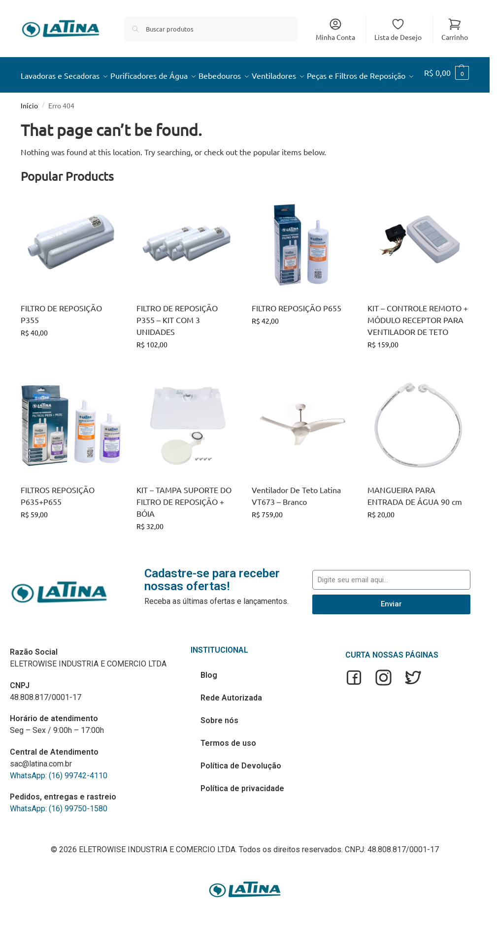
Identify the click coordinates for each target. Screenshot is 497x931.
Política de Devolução (240, 790)
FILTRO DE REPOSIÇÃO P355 (61, 337)
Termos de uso (228, 767)
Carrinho (454, 29)
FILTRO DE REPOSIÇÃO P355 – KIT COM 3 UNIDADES (177, 343)
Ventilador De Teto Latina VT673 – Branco (296, 520)
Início (29, 129)
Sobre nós (219, 744)
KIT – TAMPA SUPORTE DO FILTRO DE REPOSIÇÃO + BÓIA (184, 525)
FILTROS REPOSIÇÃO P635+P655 (58, 520)
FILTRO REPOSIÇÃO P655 (296, 331)
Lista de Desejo (398, 29)
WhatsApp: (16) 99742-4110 (58, 799)
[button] (448, 87)
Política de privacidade (242, 812)
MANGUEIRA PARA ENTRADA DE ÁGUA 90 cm (414, 520)
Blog (208, 699)
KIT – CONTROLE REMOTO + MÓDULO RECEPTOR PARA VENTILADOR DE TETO (417, 343)
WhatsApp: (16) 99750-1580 (58, 832)
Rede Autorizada (231, 722)
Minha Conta (335, 29)
